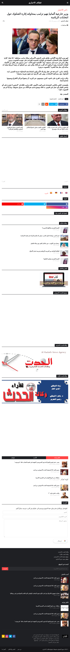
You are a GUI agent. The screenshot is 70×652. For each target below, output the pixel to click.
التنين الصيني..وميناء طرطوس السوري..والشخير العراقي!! (15, 128)
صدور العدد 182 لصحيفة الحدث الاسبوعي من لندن (46, 485)
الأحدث (35, 457)
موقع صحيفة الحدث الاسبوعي (61, 556)
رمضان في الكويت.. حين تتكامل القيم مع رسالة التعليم (45, 243)
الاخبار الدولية (53, 99)
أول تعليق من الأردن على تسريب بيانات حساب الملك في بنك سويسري (57, 128)
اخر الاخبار (62, 10)
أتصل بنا (4, 649)
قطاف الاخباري (35, 3)
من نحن (19, 649)
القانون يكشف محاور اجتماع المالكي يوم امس (35, 128)
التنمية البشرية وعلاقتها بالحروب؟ (50, 228)
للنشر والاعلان (11, 649)
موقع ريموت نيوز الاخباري (62, 559)
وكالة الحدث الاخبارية (63, 552)
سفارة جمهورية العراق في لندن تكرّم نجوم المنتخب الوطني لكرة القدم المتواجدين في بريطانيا (35, 593)
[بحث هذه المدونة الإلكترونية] (38, 568)
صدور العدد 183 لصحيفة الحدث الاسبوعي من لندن (46, 470)
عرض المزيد (5, 110)
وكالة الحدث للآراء (64, 554)
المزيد (46, 193)
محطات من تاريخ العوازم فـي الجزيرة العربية (47, 477)
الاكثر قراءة (57, 457)
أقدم (4, 181)
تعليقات (13, 457)
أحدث (65, 181)
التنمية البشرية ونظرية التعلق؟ (51, 259)
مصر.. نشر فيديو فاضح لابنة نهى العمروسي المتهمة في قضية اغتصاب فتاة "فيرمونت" (36, 462)
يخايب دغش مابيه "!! (53, 493)
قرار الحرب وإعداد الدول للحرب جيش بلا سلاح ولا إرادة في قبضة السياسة (40, 235)
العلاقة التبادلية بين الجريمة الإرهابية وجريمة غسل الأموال (44, 251)
